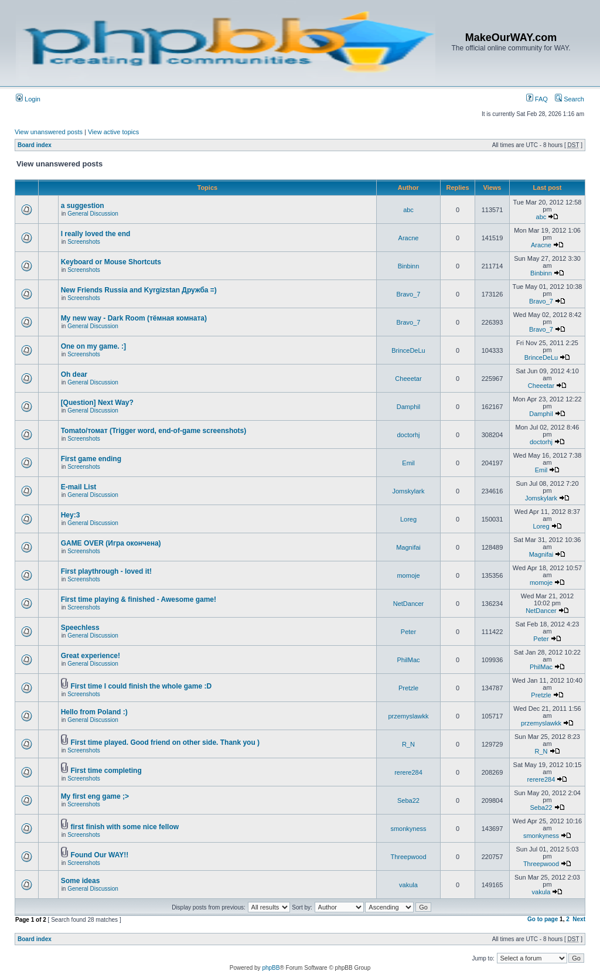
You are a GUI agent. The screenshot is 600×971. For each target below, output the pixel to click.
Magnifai (408, 547)
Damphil (408, 406)
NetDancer (408, 603)
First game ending (91, 459)
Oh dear (74, 374)
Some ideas (80, 881)
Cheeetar (408, 378)
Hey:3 (70, 515)
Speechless (80, 628)
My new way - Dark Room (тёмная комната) (134, 318)
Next (578, 919)
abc (408, 209)
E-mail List (79, 487)
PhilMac (408, 659)
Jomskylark (408, 491)
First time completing (105, 770)
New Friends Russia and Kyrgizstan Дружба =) (139, 290)
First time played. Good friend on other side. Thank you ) (165, 742)
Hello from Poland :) (94, 712)
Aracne (408, 237)
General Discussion (92, 213)
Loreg (408, 519)
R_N (408, 744)
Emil (408, 462)
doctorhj (408, 434)
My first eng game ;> (95, 796)
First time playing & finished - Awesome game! (138, 599)
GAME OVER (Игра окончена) (111, 543)
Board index (35, 145)
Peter (408, 631)
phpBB (270, 968)
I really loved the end (96, 234)
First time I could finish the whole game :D (141, 686)
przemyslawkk (408, 716)
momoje (408, 575)
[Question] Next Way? (97, 402)
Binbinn (409, 266)
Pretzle (408, 687)
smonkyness (408, 828)
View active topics (113, 131)
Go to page (542, 919)
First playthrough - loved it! (106, 571)
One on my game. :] (93, 346)
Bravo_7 (409, 294)
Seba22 (408, 800)
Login (28, 99)
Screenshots (83, 242)
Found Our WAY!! (99, 855)
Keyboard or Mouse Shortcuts (111, 262)
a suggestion (82, 206)
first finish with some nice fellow (124, 827)
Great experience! (90, 656)
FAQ (537, 99)
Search (569, 99)
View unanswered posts (49, 131)
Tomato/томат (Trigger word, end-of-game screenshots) (154, 431)
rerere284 (408, 772)
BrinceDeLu (408, 350)
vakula (408, 884)
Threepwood (408, 856)
